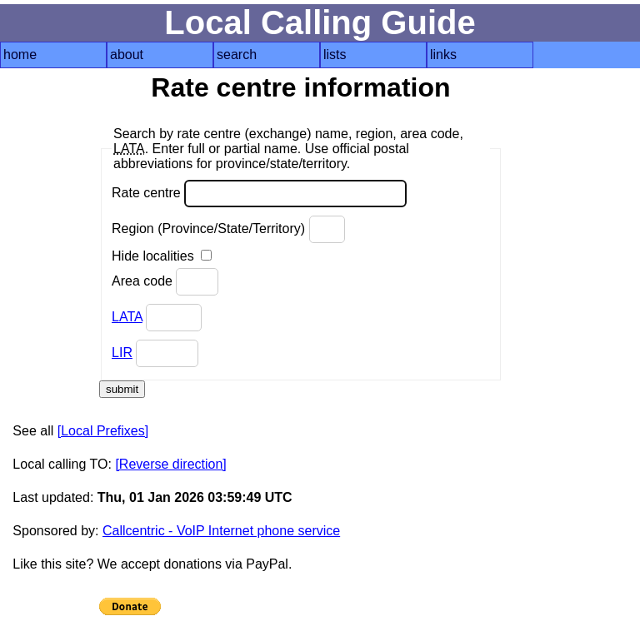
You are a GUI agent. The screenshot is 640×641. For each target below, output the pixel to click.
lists (335, 54)
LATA (127, 317)
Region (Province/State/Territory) (228, 229)
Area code (165, 282)
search (237, 54)
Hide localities (162, 256)
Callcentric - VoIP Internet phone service (221, 531)
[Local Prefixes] (103, 431)
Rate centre (259, 193)
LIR (122, 352)
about (126, 54)
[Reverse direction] (170, 464)
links (443, 54)
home (20, 54)
